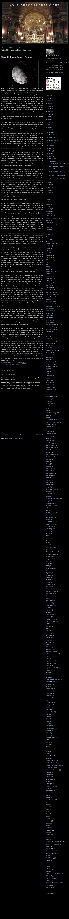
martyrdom (49, 559)
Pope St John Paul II (52, 668)
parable (48, 612)
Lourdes (48, 542)
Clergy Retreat (50, 297)
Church (48, 285)
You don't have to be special (57, 175)
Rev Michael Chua (54, 55)
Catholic (48, 262)
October (51, 137)
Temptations (49, 790)
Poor (47, 658)
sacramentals (49, 723)
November (52, 135)
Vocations (48, 830)
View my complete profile (54, 72)
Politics (48, 656)
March (51, 156)
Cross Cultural (50, 341)
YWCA (48, 860)
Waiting (48, 832)
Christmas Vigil (50, 280)
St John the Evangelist (52, 770)
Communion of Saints (52, 306)
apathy (48, 220)
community (49, 308)
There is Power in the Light (57, 163)
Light (47, 535)
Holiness (48, 466)
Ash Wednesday (50, 232)
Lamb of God (49, 526)
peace (47, 631)
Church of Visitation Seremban (55, 883)
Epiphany (48, 385)
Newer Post (4, 435)
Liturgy (48, 540)
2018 (49, 119)
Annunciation (49, 215)
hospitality (49, 480)
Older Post (39, 435)
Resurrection (49, 712)
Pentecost (49, 637)
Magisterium (49, 547)
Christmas (49, 278)
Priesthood (49, 688)
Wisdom (48, 835)
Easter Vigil (49, 375)
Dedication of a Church (52, 350)
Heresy (48, 464)
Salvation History (51, 737)
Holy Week (49, 475)
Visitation (48, 828)
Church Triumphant (51, 294)
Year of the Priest (51, 853)
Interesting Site (50, 503)
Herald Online (50, 887)
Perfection (49, 640)
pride (47, 686)
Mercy (47, 570)
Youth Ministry (50, 858)
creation (48, 334)
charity (48, 264)
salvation (48, 735)
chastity (48, 267)
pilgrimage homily (51, 651)
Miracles (48, 575)
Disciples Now (50, 885)
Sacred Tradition (50, 728)
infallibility (48, 496)
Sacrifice (48, 730)
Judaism (48, 515)
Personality (49, 644)
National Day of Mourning (53, 589)
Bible (47, 253)
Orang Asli (49, 603)
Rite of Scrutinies (51, 719)
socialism (48, 758)
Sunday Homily (15, 364)
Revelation (49, 716)
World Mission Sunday (52, 844)
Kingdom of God (50, 521)
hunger (48, 487)
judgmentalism (50, 517)
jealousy (48, 508)
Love (47, 545)
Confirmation (49, 315)
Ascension (49, 229)
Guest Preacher (50, 454)
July (50, 145)
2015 (49, 127)
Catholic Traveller (51, 878)
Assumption (49, 234)
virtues (48, 823)
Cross (47, 338)
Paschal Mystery (50, 619)
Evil (47, 394)
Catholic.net (49, 880)
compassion (49, 311)
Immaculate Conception (53, 489)
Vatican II (48, 814)
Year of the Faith (50, 851)
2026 (49, 98)
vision (47, 825)
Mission (48, 577)
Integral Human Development (54, 498)
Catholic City (49, 876)
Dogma (48, 369)
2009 (49, 193)
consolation (49, 320)
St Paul (48, 774)
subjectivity (49, 781)
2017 (49, 122)
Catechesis (49, 260)
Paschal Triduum (51, 621)
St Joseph (49, 772)
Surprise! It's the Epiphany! (57, 178)
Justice (48, 519)
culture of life (49, 343)
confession (49, 313)
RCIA (47, 700)
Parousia (48, 617)
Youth (47, 855)
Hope (8, 364)
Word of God (49, 837)
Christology (49, 283)
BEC (47, 250)
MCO (47, 566)
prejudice (48, 677)
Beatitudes (49, 246)
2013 (49, 182)
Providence (49, 695)
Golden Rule (49, 440)
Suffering (48, 783)
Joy (47, 510)
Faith (47, 401)
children (48, 269)
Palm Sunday (49, 605)
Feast (47, 410)
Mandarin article (50, 554)
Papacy (48, 610)
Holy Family (49, 468)
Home (22, 435)
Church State (49, 290)
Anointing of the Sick (52, 218)
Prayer (48, 675)
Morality (48, 582)
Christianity (49, 276)
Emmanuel (49, 380)
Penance (48, 633)
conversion (49, 322)
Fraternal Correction (51, 429)
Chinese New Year (51, 271)
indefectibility (49, 494)
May (50, 151)
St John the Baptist (51, 767)
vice (47, 816)
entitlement (49, 382)
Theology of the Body (52, 793)
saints (47, 733)
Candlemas (49, 255)
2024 (49, 103)
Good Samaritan (50, 445)
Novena (48, 598)
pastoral (48, 623)
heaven (48, 459)
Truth (47, 807)
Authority (48, 239)
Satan (47, 739)
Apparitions (49, 227)
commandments (50, 301)
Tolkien (48, 797)
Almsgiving (49, 211)
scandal (48, 742)
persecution (49, 642)
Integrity (48, 501)
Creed (47, 336)
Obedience (49, 600)
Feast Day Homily (51, 413)
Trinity (47, 802)
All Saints (48, 206)
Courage (48, 331)
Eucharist (48, 387)
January (51, 161)
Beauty (48, 248)
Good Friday (49, 443)
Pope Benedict (50, 661)
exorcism (48, 399)
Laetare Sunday (50, 524)
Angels (48, 213)
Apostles (48, 222)
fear (47, 408)
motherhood (49, 584)
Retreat (48, 714)
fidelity (47, 415)
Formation (49, 427)
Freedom (48, 431)
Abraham (48, 202)
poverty (48, 672)
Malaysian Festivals (51, 552)
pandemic (48, 607)
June (51, 148)
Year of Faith (49, 848)
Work (47, 839)
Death (47, 348)
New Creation (50, 596)
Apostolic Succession (52, 225)
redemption (49, 705)
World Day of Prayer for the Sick (55, 841)
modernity (48, 579)
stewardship (49, 779)
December (52, 132)
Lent (47, 533)
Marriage (48, 556)
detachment (49, 355)
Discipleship (49, 362)
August (51, 143)
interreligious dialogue (52, 505)
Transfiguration (50, 800)
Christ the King (50, 273)
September (52, 140)
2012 (49, 185)
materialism (49, 563)
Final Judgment (50, 419)
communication (50, 304)
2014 (49, 130)
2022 (49, 109)
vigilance (48, 821)
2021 (49, 111)
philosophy (49, 647)
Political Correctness (52, 654)
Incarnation (49, 491)
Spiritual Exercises (51, 760)
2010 (49, 190)
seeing (48, 746)
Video (47, 818)
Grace (47, 450)
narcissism (49, 586)
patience (48, 626)
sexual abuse (49, 749)
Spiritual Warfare (50, 763)
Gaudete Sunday (51, 433)
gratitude (48, 452)
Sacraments (49, 725)
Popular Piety (49, 670)
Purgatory (48, 698)
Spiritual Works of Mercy (53, 765)
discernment (49, 359)
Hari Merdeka (50, 457)
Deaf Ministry (49, 345)
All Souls (48, 209)
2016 (49, 124)
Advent (48, 204)
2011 (49, 187)
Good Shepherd (50, 447)
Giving (47, 438)
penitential (49, 635)
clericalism (49, 299)
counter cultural (50, 329)
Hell (47, 461)
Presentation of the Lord (53, 679)
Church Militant (50, 287)
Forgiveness (49, 424)
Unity (47, 809)
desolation (49, 352)
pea (47, 628)
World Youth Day (51, 846)
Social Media (49, 756)
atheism (48, 236)
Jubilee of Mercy (50, 512)
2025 (49, 101)
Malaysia (48, 549)
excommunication (51, 396)
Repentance (49, 709)
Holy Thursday (50, 473)
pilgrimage (49, 649)
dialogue (48, 357)
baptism (48, 241)
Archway (48, 871)
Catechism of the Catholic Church (55, 873)
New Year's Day (50, 591)
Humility (48, 484)
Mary (47, 561)
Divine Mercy (49, 364)
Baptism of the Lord (51, 243)
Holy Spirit (49, 471)
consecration (49, 317)
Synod (47, 788)
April (50, 153)
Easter (48, 373)
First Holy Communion (52, 422)
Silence (48, 751)
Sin (47, 753)
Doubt (47, 371)
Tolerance (48, 795)
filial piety (48, 417)
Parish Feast (49, 614)
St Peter (48, 777)
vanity (47, 811)
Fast (47, 406)
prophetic (48, 691)
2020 (49, 114)
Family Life (49, 403)
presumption (49, 684)
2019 (49, 116)
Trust (47, 804)
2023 (49, 106)
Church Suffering (51, 292)
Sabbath (48, 721)
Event (47, 392)
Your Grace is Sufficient (35, 5)
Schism (48, 744)
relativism (48, 707)
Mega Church (50, 568)
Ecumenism (49, 378)
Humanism (49, 482)
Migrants (48, 573)
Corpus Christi (50, 327)
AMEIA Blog (49, 869)
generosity (49, 436)
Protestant (49, 693)
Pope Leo (48, 665)
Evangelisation (50, 389)
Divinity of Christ (50, 366)
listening (48, 538)
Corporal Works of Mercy (53, 324)
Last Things (49, 529)
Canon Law (49, 257)
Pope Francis (49, 663)
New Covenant (50, 593)
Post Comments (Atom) (16, 438)
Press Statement (50, 681)
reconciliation (49, 702)
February (52, 158)
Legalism (48, 531)
